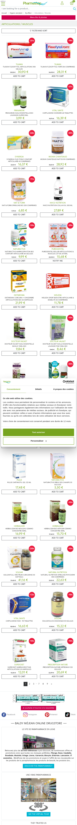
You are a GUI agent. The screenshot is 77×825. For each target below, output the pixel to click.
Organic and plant (16, 13)
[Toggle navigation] (3, 3)
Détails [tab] (38, 389)
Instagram (30, 714)
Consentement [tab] (13, 389)
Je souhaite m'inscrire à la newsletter (38, 708)
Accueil (4, 13)
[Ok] (75, 8)
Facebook (8, 714)
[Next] (51, 684)
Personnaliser (39, 441)
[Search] (36, 8)
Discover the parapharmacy (38, 766)
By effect (28, 13)
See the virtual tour (38, 814)
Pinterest (51, 714)
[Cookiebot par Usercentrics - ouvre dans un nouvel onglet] (62, 382)
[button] (62, 3)
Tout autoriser (38, 432)
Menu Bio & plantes (38, 17)
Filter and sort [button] (38, 31)
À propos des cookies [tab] (63, 389)
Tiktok (70, 714)
